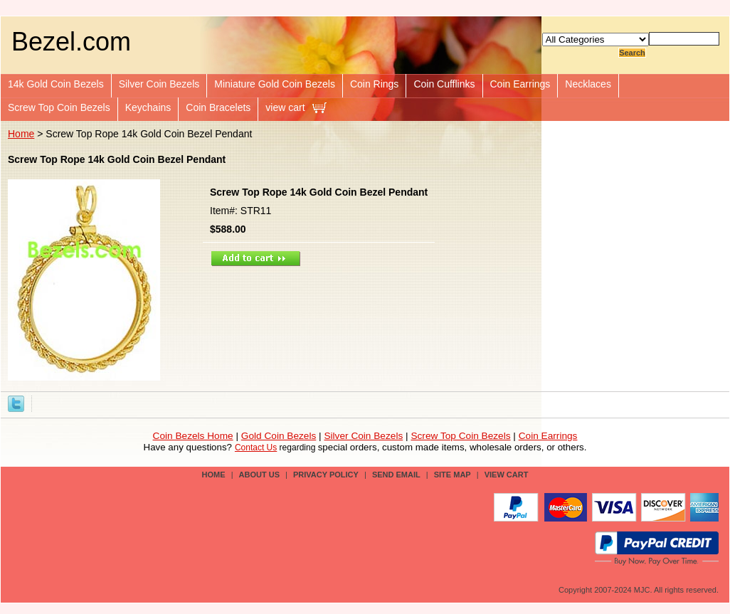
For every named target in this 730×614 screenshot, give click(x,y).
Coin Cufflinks (444, 84)
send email (396, 474)
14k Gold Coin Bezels (56, 84)
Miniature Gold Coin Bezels (274, 84)
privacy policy (326, 474)
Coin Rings (374, 84)
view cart (285, 107)
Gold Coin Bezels (279, 435)
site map (452, 474)
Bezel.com (71, 41)
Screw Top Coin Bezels (59, 107)
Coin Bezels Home (193, 435)
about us (259, 474)
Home (21, 133)
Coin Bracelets (218, 107)
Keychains (148, 107)
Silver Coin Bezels (159, 84)
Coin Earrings (520, 84)
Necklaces (588, 84)
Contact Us (256, 447)
